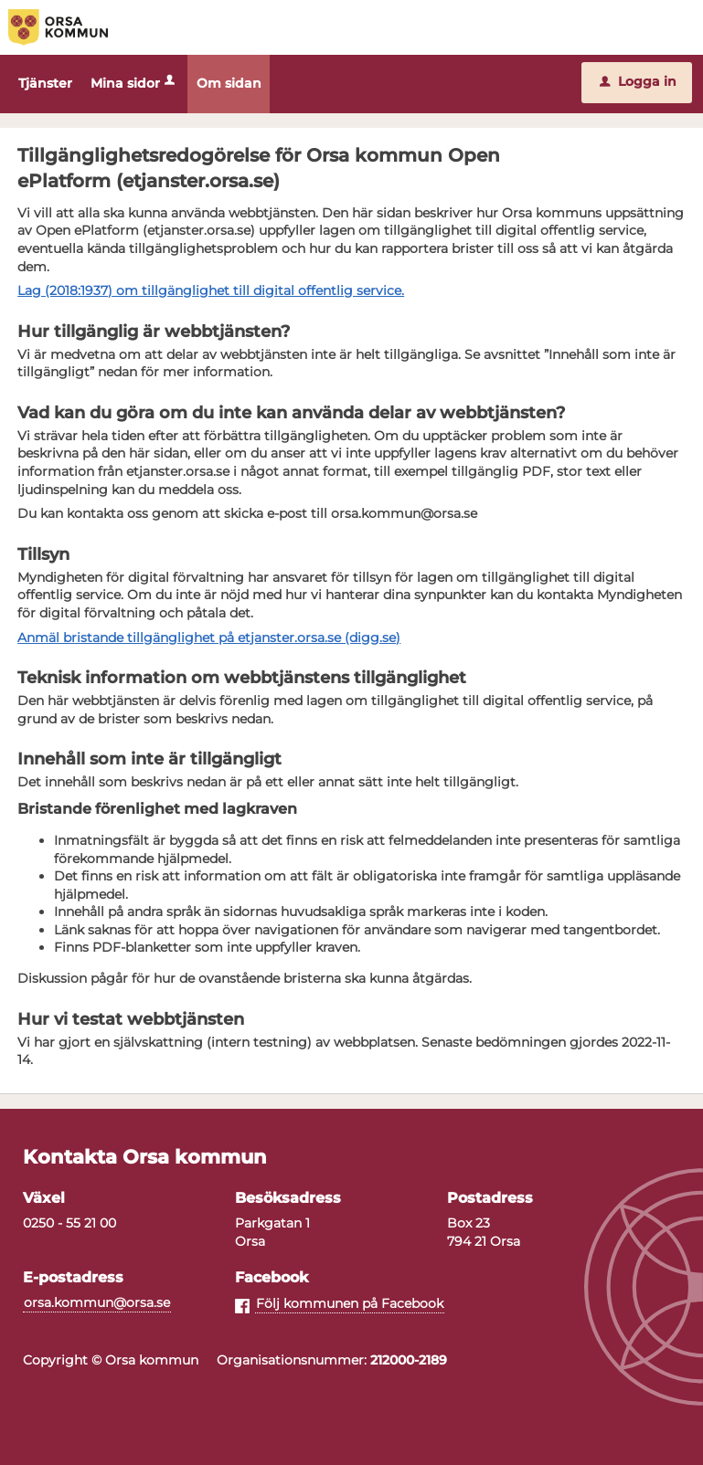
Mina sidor (134, 83)
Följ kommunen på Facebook (349, 1304)
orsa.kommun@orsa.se (97, 1303)
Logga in (638, 81)
